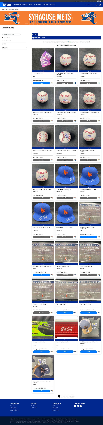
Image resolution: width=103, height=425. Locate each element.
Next (72, 396)
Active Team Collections (20, 4)
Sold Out (65, 83)
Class (30, 4)
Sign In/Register (89, 4)
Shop (94, 1)
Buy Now (52, 4)
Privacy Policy (13, 407)
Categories (37, 4)
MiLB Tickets (56, 410)
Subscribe (83, 1)
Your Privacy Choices (15, 408)
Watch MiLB (55, 408)
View (41, 83)
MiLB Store (55, 407)
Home (3, 9)
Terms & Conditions (14, 410)
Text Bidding (76, 1)
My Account (34, 407)
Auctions (45, 4)
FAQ (11, 412)
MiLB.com (89, 1)
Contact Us (12, 405)
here (69, 42)
